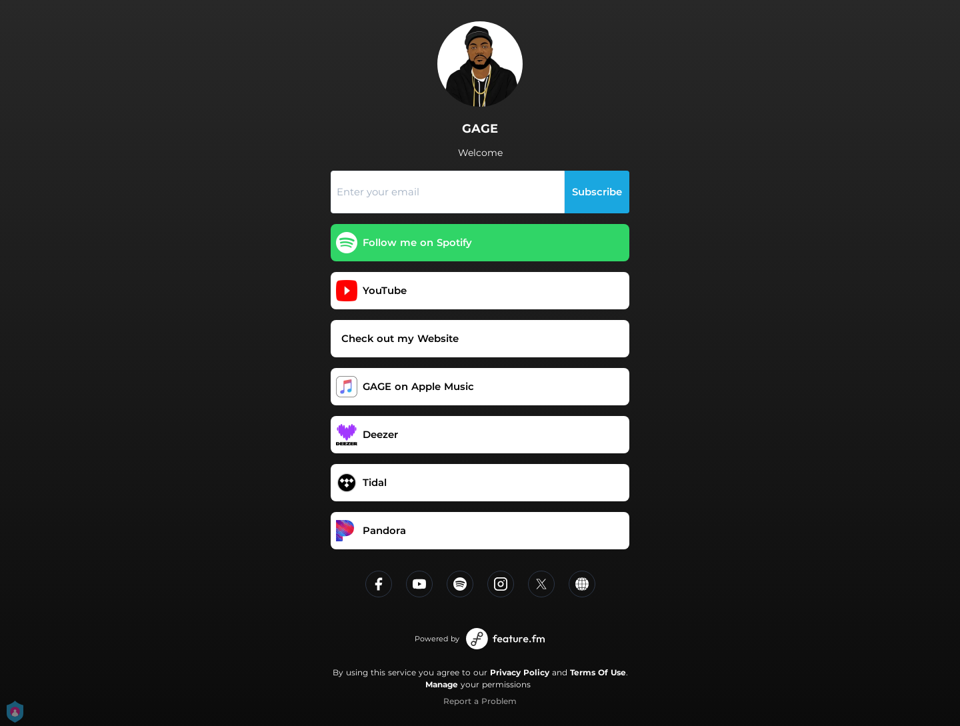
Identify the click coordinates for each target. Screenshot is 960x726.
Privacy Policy (519, 672)
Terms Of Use (598, 672)
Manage (441, 684)
